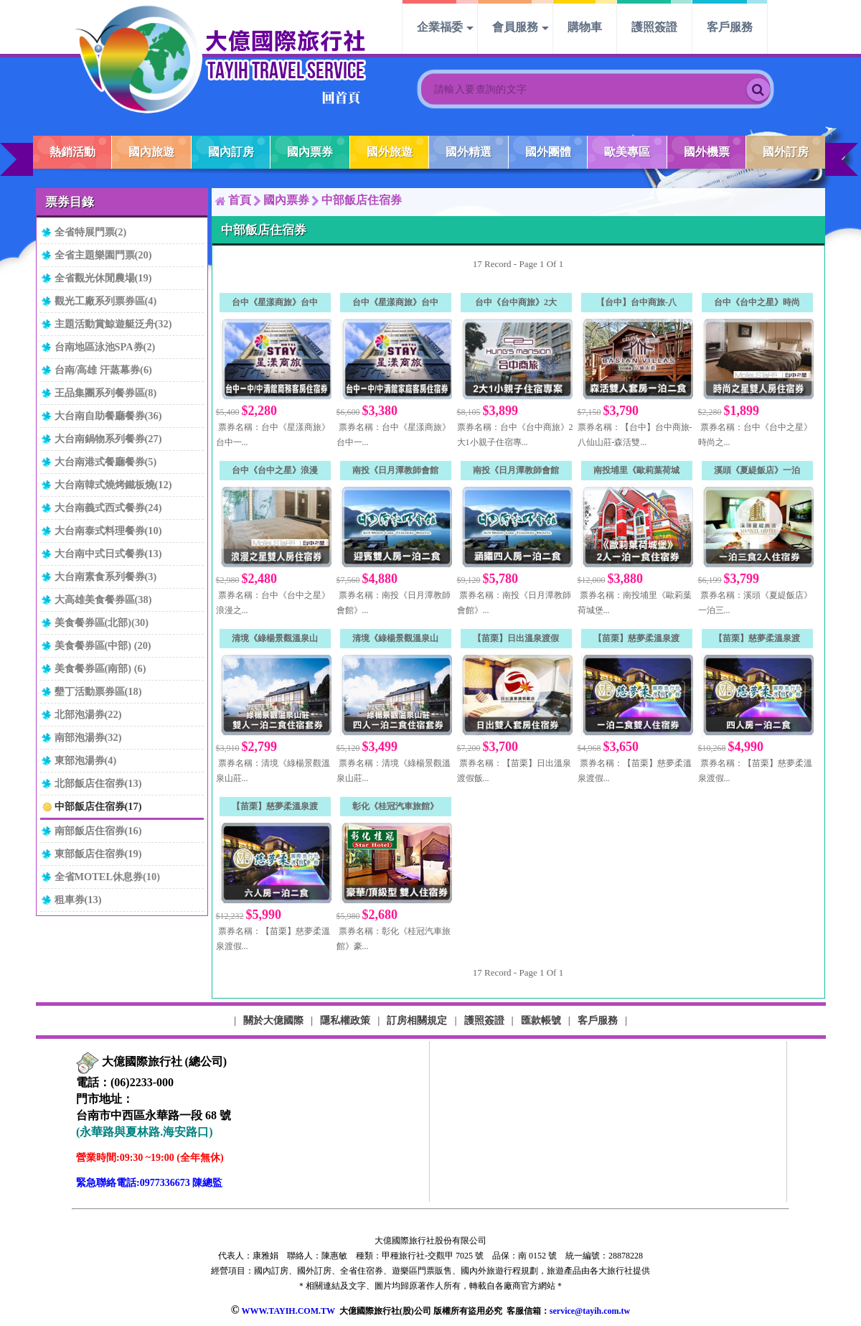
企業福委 (440, 27)
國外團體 (548, 152)
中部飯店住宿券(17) (98, 806)
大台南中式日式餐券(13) (108, 553)
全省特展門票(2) (91, 232)
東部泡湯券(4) (86, 760)
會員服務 (515, 27)
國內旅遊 (151, 152)
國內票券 (310, 152)
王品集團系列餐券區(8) (106, 392)
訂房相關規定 (417, 1020)
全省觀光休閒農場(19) (103, 278)
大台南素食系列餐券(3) (106, 576)
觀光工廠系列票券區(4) (106, 301)
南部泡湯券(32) (88, 737)
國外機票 (707, 152)
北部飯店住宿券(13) (98, 783)
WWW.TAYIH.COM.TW (287, 1311)
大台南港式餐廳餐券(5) (106, 461)
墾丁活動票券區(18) (98, 691)
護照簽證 (654, 27)
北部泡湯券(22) (88, 714)
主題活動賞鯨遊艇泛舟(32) (113, 324)
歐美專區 (627, 152)
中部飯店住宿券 (361, 200)
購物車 (585, 27)
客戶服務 (730, 27)
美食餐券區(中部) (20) (103, 645)
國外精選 (468, 152)
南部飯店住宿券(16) (98, 830)
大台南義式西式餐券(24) (108, 507)
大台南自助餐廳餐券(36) (108, 415)
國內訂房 (231, 152)
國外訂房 (786, 152)
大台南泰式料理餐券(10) (108, 530)
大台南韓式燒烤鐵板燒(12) (113, 484)
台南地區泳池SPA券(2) (105, 346)
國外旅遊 (390, 152)
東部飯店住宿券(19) (98, 853)
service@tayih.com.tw (590, 1311)
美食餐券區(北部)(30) (102, 622)
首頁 (239, 200)
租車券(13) (78, 899)
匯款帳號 (541, 1020)
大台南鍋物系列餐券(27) (108, 438)
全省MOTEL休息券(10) (108, 876)
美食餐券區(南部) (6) (100, 668)
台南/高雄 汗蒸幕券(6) (103, 369)
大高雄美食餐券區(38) (103, 599)
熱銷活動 (72, 152)
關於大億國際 (273, 1020)
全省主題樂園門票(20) (103, 255)
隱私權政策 (345, 1020)
